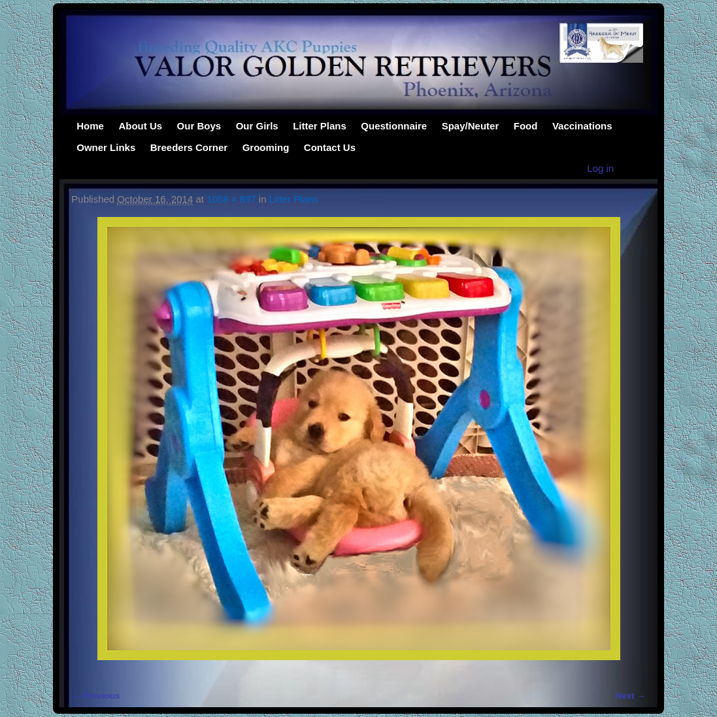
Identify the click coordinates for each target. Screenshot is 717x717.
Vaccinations (582, 125)
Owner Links (105, 147)
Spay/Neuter (470, 125)
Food (526, 125)
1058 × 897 (231, 199)
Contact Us (330, 147)
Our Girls (257, 125)
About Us (140, 125)
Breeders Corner (188, 147)
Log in (600, 168)
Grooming (266, 147)
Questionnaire (394, 125)
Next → (630, 696)
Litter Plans (319, 125)
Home (90, 125)
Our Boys (199, 125)
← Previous (95, 696)
